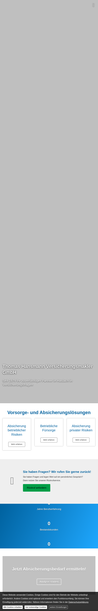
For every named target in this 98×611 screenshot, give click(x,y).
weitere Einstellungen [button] (58, 607)
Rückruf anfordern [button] (36, 487)
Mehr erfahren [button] (16, 444)
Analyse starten (49, 581)
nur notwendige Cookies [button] (35, 607)
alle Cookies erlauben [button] (12, 607)
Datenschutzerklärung (78, 602)
